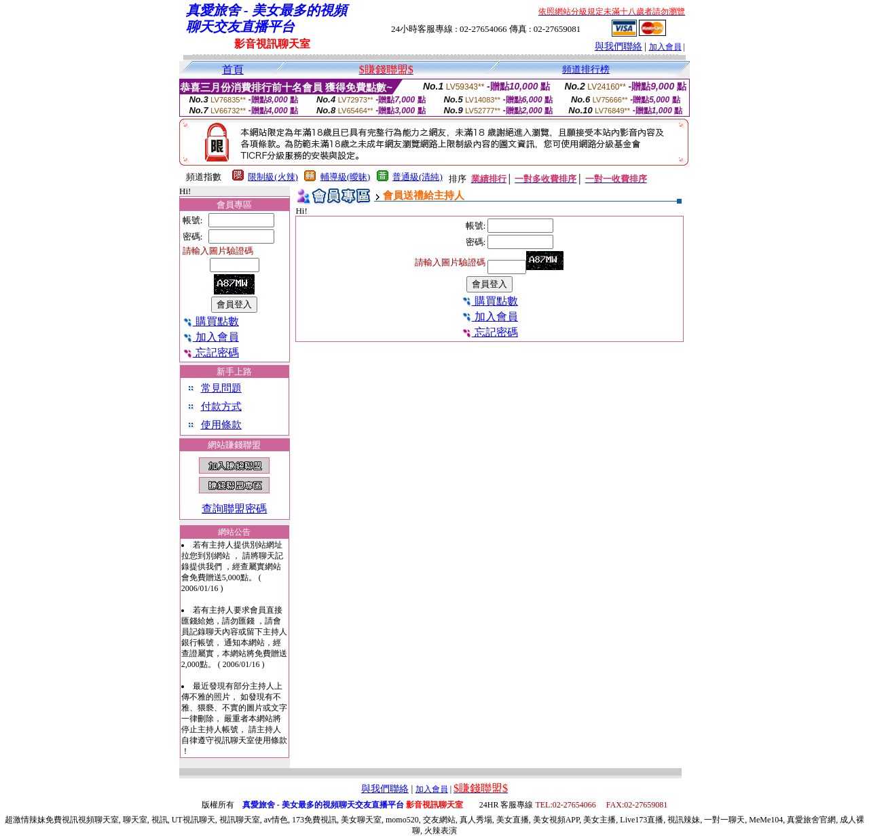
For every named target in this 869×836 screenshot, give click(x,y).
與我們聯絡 (618, 46)
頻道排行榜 (586, 69)
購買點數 (211, 321)
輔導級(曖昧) (345, 177)
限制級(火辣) (273, 177)
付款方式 (221, 406)
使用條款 (221, 424)
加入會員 (665, 47)
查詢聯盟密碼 (234, 508)
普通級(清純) (417, 177)
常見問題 (221, 388)
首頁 (233, 69)
